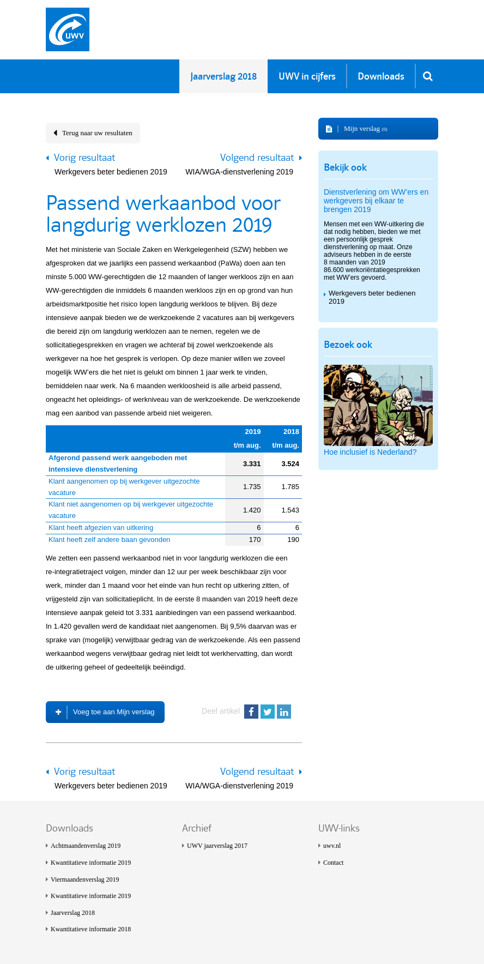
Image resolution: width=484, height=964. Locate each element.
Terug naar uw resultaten (97, 133)
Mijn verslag (366, 128)
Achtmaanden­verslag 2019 (85, 845)
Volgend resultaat (257, 157)
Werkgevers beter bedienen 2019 (111, 171)
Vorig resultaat (84, 157)
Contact (333, 862)
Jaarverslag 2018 (73, 913)
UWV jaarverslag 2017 (217, 845)
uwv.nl (332, 845)
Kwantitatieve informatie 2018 (91, 929)
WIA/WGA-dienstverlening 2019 (239, 171)
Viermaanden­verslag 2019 (85, 879)
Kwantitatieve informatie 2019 (91, 862)
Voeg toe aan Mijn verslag (114, 712)
